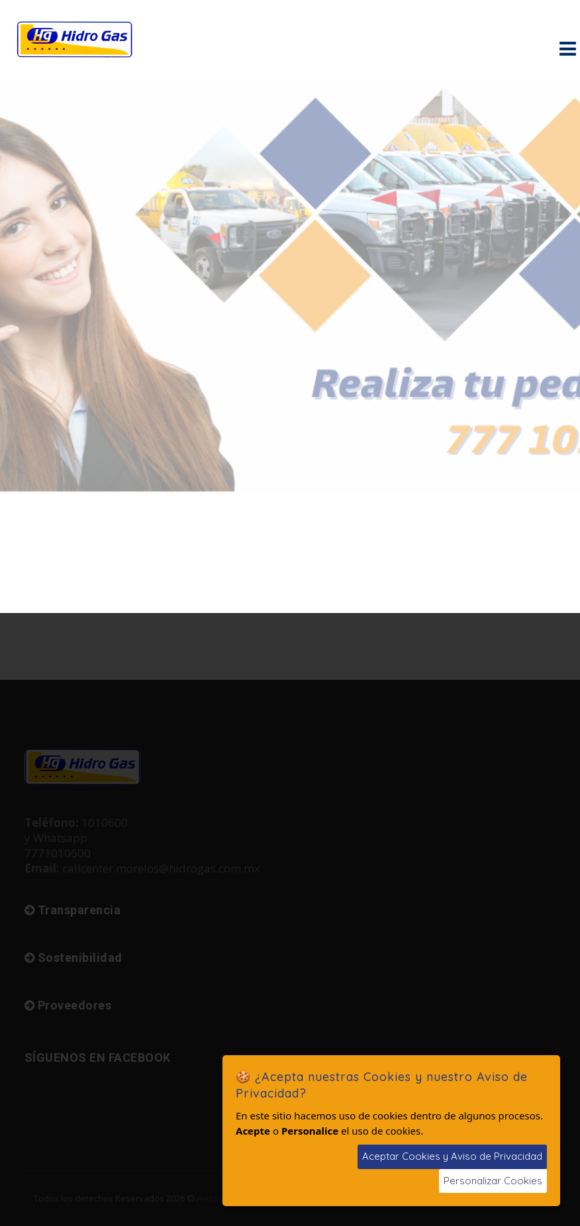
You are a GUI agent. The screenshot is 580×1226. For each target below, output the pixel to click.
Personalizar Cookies (493, 1180)
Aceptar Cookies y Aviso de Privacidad (452, 1156)
